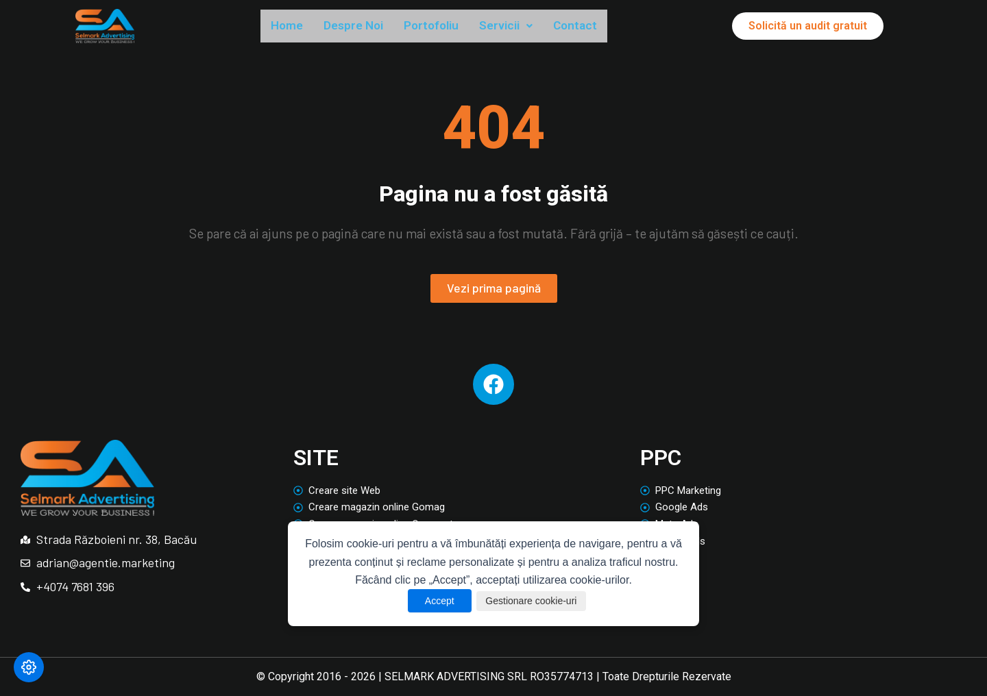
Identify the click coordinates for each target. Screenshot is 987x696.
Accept (429, 600)
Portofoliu (453, 26)
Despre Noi (365, 26)
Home (290, 26)
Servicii (536, 26)
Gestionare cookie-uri (533, 600)
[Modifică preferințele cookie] (29, 667)
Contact (612, 26)
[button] (536, 27)
